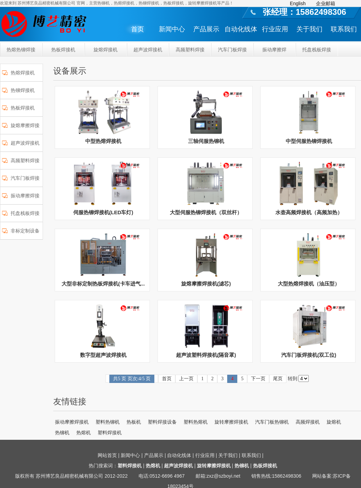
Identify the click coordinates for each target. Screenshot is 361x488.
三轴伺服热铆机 (206, 141)
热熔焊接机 (23, 72)
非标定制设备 (25, 230)
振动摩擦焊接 (25, 195)
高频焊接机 (308, 422)
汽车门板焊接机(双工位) (308, 355)
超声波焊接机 (147, 49)
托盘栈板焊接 (316, 49)
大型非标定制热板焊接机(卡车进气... (103, 284)
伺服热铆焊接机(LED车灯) (103, 212)
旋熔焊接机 (106, 49)
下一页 (258, 378)
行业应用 (275, 29)
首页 (137, 29)
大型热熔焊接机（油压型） (309, 284)
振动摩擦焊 (274, 49)
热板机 (134, 422)
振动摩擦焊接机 (72, 422)
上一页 (186, 378)
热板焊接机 (63, 49)
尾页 (278, 378)
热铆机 (62, 432)
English (298, 3)
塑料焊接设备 (162, 422)
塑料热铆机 (108, 422)
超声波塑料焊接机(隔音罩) (206, 355)
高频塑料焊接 (190, 49)
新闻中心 (172, 29)
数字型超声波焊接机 (103, 355)
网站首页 (107, 455)
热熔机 (83, 432)
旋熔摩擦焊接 (25, 125)
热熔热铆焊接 (21, 49)
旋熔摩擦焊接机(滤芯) (206, 284)
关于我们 (309, 29)
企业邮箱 (325, 3)
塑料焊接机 (110, 432)
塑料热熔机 (196, 422)
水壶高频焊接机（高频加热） (308, 212)
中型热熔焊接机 (103, 141)
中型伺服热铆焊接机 (309, 141)
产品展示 (206, 29)
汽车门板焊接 (232, 49)
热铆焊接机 (23, 90)
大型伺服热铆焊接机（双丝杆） (206, 212)
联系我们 (344, 29)
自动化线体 (241, 29)
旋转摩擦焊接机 (231, 422)
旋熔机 (334, 422)
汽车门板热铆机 (272, 422)
